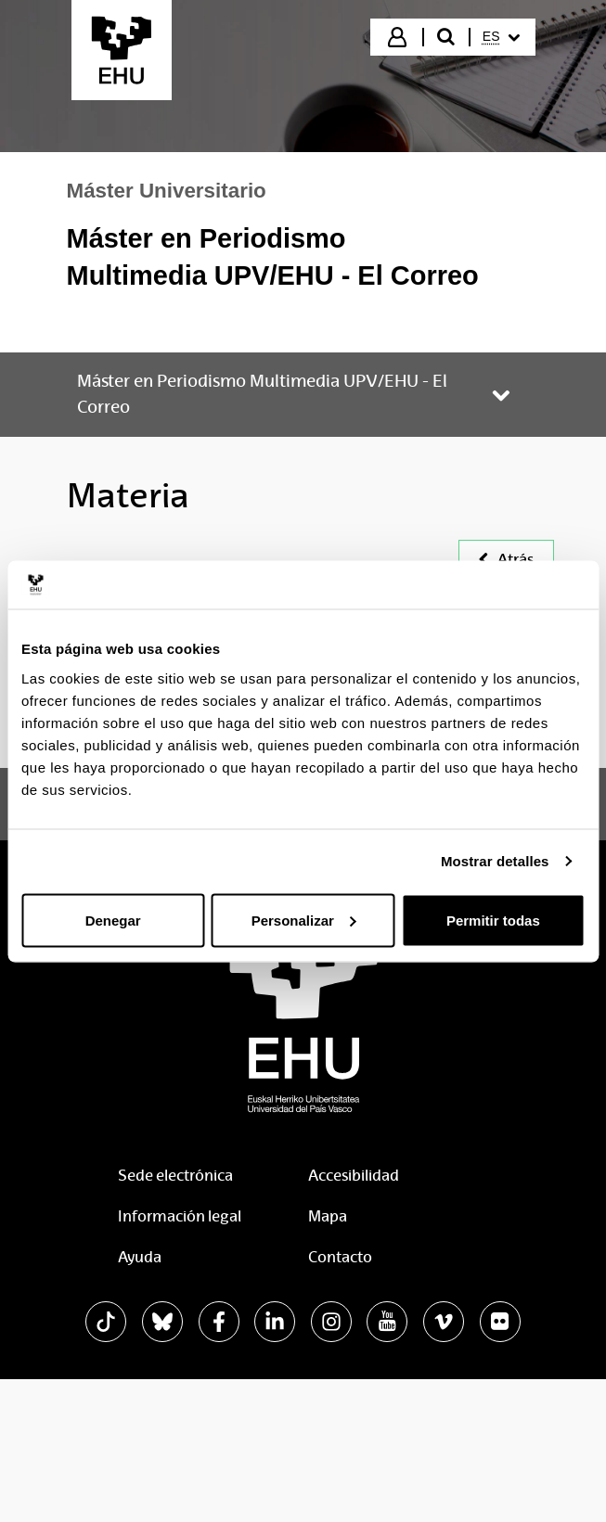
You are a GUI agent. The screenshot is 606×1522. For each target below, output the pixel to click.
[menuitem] (501, 37)
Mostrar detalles (495, 861)
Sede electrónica (175, 1175)
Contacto (340, 1257)
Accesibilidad (353, 1175)
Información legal (179, 1216)
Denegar (113, 919)
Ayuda (139, 1257)
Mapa (327, 1216)
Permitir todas (493, 919)
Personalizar (303, 919)
